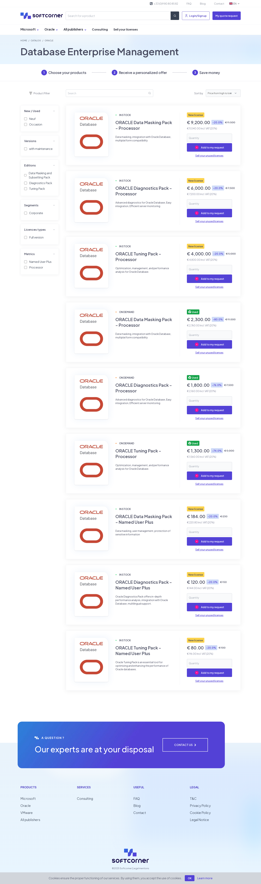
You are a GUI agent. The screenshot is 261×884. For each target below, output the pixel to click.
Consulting (100, 29)
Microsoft (29, 29)
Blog (203, 3)
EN (234, 3)
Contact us (185, 745)
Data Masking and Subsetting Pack (40, 175)
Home (23, 40)
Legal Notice (199, 820)
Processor (36, 267)
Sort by (198, 93)
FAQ (189, 3)
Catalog (36, 40)
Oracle (51, 29)
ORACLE (49, 40)
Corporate (36, 213)
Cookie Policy (200, 813)
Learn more (204, 878)
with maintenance (41, 149)
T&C (193, 798)
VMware (26, 813)
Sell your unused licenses (209, 155)
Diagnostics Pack (40, 183)
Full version (36, 237)
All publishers (75, 29)
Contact (219, 3)
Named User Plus (40, 262)
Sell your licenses (125, 29)
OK (189, 878)
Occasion (35, 124)
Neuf (32, 119)
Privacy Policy (200, 806)
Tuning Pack (37, 188)
